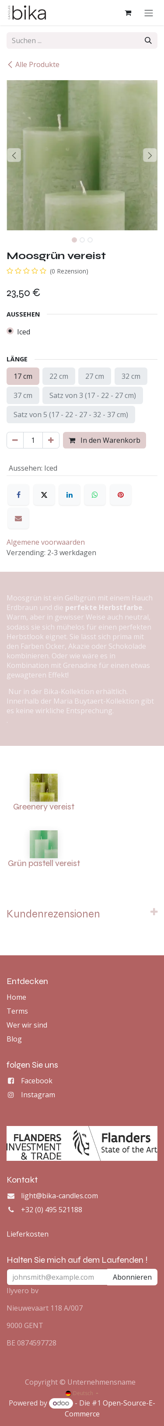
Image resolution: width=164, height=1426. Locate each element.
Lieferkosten (28, 1234)
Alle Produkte (33, 64)
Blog (14, 1039)
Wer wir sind (27, 1025)
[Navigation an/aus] (148, 12)
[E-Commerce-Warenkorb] (127, 12)
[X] (44, 494)
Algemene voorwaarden (46, 542)
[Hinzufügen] (50, 440)
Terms (17, 1011)
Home (16, 997)
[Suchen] (148, 40)
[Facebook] (18, 494)
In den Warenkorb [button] (104, 440)
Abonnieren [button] (132, 1277)
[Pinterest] (120, 494)
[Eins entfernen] (15, 440)
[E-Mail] (18, 518)
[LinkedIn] (69, 494)
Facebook (36, 1081)
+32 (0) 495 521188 (51, 1209)
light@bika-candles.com (59, 1195)
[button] (14, 155)
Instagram (38, 1094)
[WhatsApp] (94, 494)
